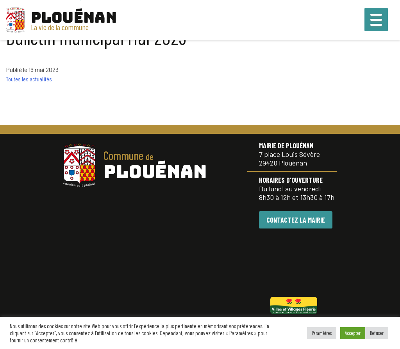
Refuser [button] (377, 333)
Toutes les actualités (29, 79)
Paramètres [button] (322, 333)
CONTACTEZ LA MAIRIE (295, 220)
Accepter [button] (353, 333)
